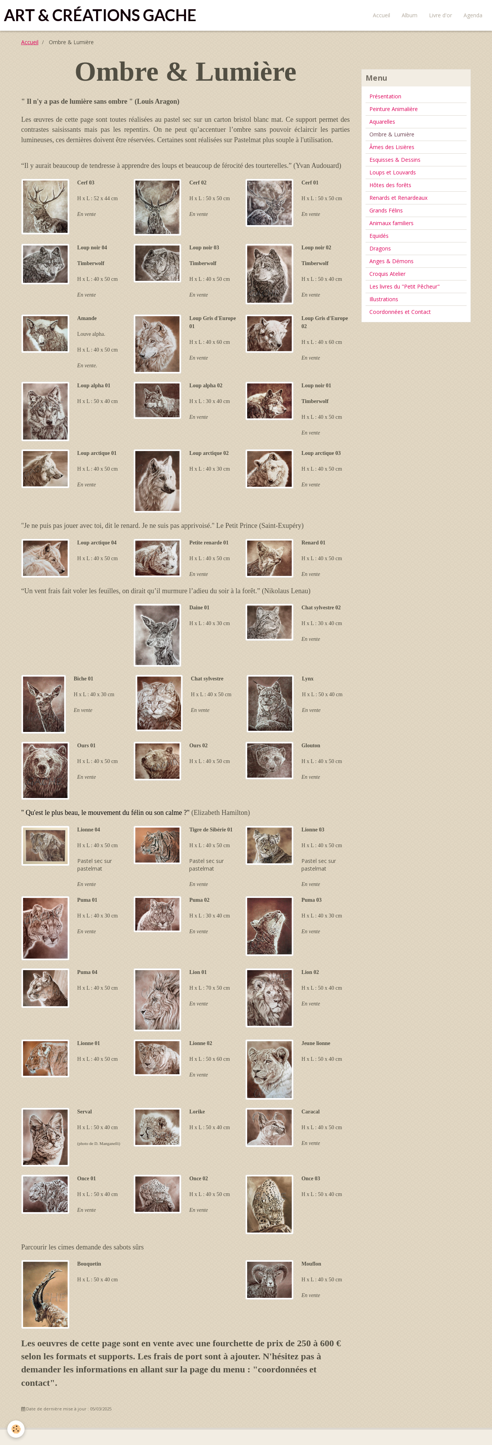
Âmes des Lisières (391, 147)
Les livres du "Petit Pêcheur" (404, 286)
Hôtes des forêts (390, 185)
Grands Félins (386, 210)
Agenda (473, 15)
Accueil (381, 15)
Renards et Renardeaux (398, 197)
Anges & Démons (391, 261)
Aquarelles (382, 121)
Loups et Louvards (392, 172)
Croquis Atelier (387, 273)
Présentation (385, 96)
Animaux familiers (391, 223)
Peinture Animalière (393, 109)
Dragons (380, 248)
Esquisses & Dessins (395, 159)
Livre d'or (440, 15)
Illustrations (383, 299)
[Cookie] (16, 1429)
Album (409, 15)
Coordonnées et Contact (400, 311)
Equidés (379, 235)
